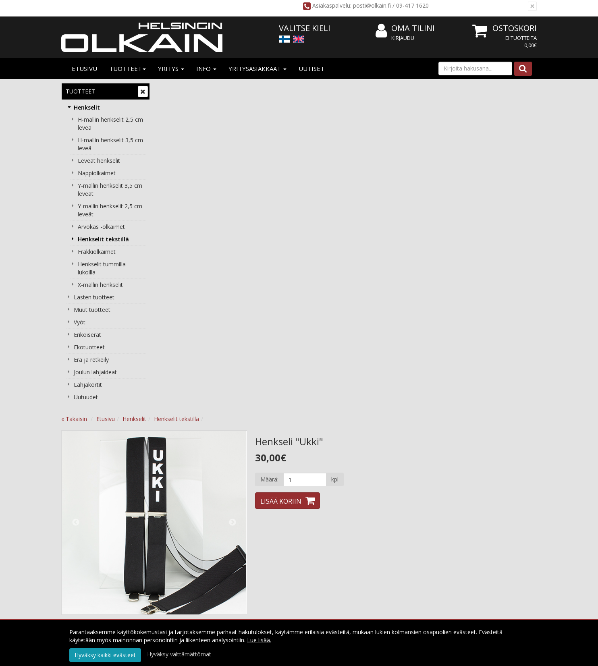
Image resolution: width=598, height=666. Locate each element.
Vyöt (79, 322)
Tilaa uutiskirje (297, 583)
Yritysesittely (179, 512)
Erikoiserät (87, 334)
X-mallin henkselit (100, 284)
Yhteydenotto (181, 548)
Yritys (171, 68)
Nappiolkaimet (97, 173)
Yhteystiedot (179, 536)
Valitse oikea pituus (378, 548)
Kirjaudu (402, 37)
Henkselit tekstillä (103, 239)
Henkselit (87, 107)
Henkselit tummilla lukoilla (102, 268)
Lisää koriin (377, 172)
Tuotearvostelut (235, 343)
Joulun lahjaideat (95, 372)
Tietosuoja (272, 512)
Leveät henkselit (99, 160)
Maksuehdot (274, 536)
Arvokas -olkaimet (101, 226)
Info (206, 68)
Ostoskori (514, 28)
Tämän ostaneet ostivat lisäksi (310, 343)
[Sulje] (532, 6)
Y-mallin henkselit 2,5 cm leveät (110, 210)
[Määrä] (401, 151)
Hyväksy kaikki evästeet (105, 655)
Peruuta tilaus (276, 548)
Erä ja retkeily (91, 359)
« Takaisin (171, 90)
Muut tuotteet (92, 309)
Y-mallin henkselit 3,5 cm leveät (110, 189)
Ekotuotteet (89, 347)
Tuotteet (127, 68)
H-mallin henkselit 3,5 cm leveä (110, 144)
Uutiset (311, 68)
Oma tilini (405, 28)
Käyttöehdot (274, 524)
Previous (172, 194)
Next (329, 194)
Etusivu (84, 68)
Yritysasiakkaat (257, 68)
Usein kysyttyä (371, 536)
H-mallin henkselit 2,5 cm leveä (110, 123)
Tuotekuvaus (184, 343)
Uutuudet (86, 397)
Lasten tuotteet (94, 297)
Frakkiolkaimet (97, 251)
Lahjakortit (88, 384)
